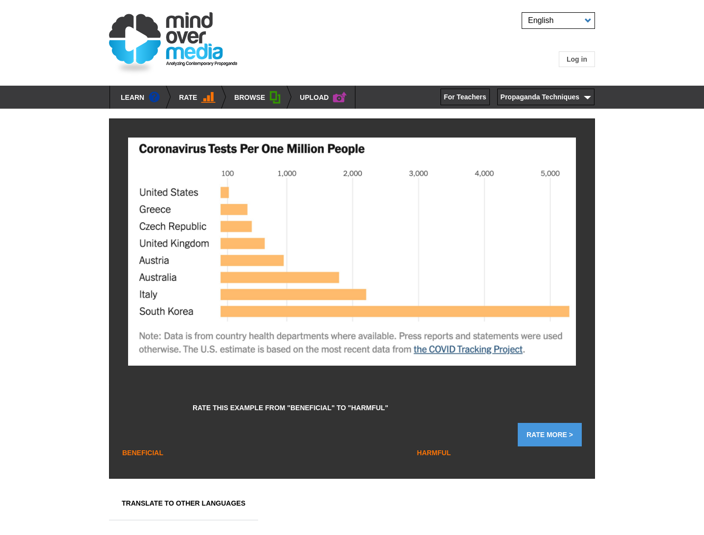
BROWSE (257, 98)
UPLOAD (323, 98)
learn (140, 98)
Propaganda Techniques (540, 97)
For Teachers (465, 97)
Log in (577, 59)
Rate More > (550, 435)
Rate (197, 98)
